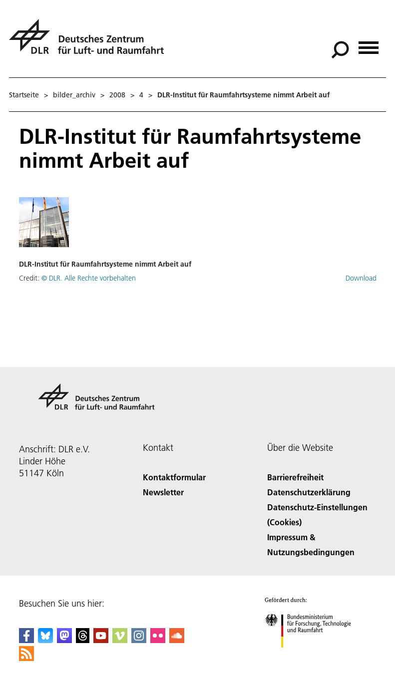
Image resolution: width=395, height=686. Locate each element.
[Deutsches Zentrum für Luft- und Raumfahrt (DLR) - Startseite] (90, 42)
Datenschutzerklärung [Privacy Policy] (309, 492)
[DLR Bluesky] (45, 640)
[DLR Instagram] (138, 640)
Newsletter (163, 492)
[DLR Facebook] (26, 640)
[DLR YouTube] (100, 640)
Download (361, 278)
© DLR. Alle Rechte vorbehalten (88, 278)
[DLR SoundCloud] (176, 640)
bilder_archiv (74, 94)
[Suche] (340, 50)
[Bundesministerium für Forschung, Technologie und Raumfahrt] (313, 656)
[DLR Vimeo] (119, 640)
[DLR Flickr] (157, 640)
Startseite (24, 94)
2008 (117, 94)
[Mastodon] (64, 640)
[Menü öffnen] (368, 44)
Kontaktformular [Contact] (174, 477)
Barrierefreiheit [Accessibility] (295, 477)
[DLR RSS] (26, 658)
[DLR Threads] (83, 640)
